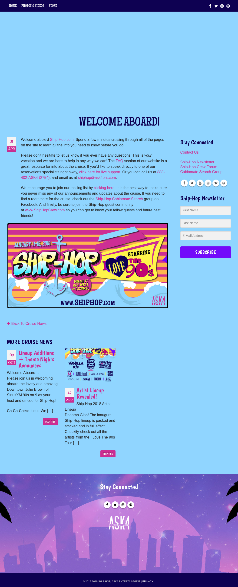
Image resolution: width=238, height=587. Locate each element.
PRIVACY (147, 581)
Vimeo (215, 183)
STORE (53, 6)
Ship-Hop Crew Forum (198, 167)
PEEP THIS (50, 421)
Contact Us (189, 152)
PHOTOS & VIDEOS (32, 6)
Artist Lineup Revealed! (90, 393)
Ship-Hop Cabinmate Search (119, 199)
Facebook (184, 183)
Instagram (208, 183)
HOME (13, 6)
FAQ (119, 161)
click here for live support (99, 172)
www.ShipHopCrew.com (45, 210)
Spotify (223, 183)
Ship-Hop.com (61, 140)
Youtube (200, 183)
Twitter (192, 183)
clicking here (104, 188)
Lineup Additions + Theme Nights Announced (36, 359)
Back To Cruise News (26, 324)
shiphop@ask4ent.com (97, 178)
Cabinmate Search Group (201, 172)
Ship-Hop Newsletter (197, 162)
